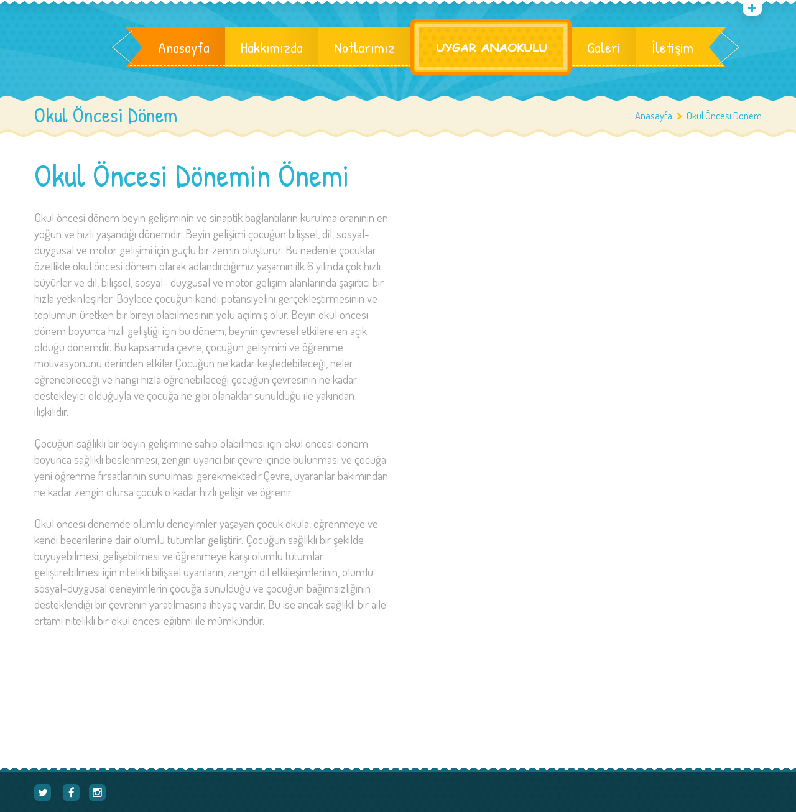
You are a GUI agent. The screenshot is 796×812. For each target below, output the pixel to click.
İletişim (672, 47)
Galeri (604, 47)
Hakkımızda (271, 47)
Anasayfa (183, 47)
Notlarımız (364, 47)
